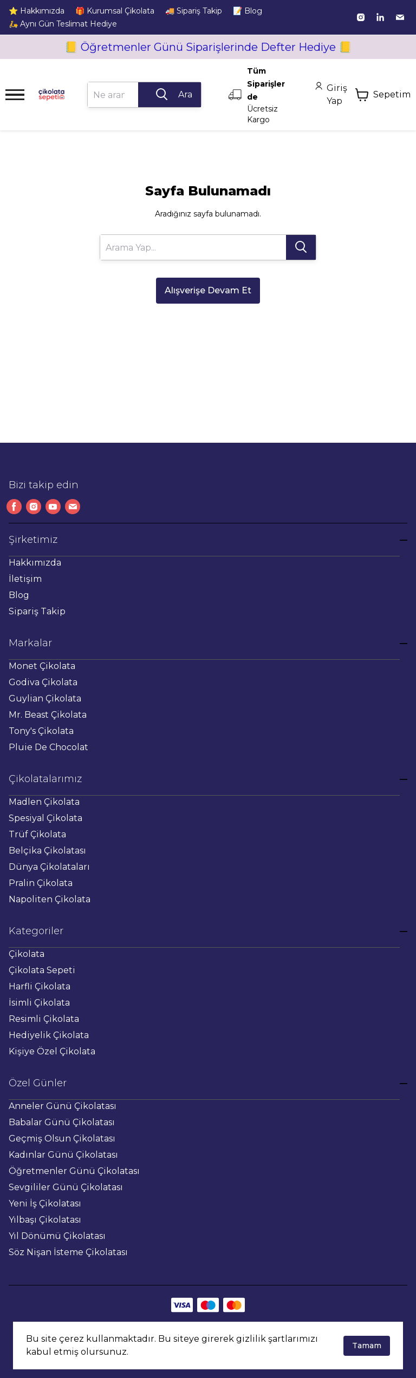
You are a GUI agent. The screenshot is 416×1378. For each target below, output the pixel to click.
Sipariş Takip (37, 611)
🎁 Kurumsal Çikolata (114, 11)
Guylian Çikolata (45, 698)
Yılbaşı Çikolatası (45, 1220)
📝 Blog (247, 11)
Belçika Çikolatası (47, 850)
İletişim (25, 579)
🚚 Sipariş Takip (193, 11)
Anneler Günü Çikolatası (62, 1106)
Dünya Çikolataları (49, 867)
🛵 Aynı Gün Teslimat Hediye (63, 24)
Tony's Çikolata (41, 731)
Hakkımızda (35, 562)
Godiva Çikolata (43, 682)
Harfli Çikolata (39, 986)
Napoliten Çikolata (49, 899)
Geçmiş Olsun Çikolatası (62, 1138)
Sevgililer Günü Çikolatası (66, 1187)
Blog (19, 595)
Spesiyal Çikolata (45, 818)
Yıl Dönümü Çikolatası (57, 1236)
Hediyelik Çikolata (49, 1035)
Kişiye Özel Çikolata (52, 1051)
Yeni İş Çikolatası (45, 1203)
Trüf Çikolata (37, 834)
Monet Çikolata (42, 666)
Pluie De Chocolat (48, 747)
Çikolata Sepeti (42, 970)
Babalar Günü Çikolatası (62, 1122)
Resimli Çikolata (44, 1019)
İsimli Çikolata (39, 1003)
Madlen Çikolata (44, 802)
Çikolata (26, 954)
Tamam (366, 1345)
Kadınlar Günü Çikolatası (63, 1155)
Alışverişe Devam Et (208, 290)
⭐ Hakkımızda (36, 11)
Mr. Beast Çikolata (48, 715)
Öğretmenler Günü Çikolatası (74, 1171)
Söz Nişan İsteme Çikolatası (68, 1252)
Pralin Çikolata (41, 883)
